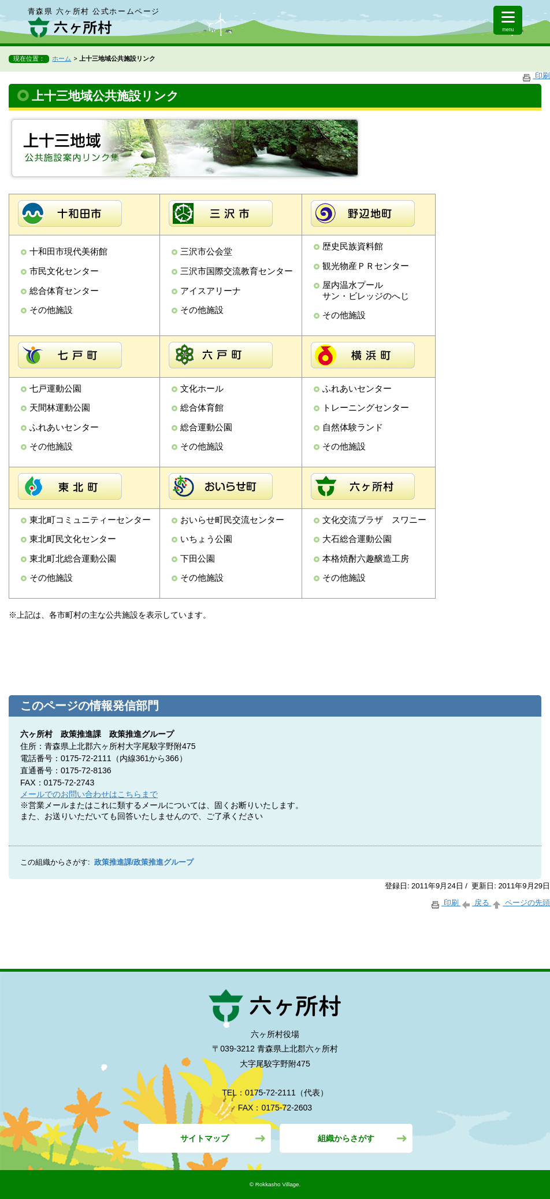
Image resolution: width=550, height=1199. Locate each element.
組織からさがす (346, 1138)
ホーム (61, 58)
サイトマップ (204, 1138)
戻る (475, 902)
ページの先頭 (520, 902)
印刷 (535, 75)
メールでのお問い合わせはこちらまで (89, 794)
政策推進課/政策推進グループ (144, 862)
